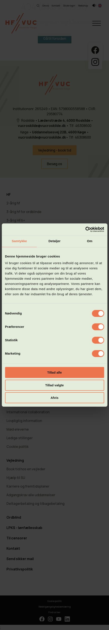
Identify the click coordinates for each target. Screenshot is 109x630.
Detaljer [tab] (55, 241)
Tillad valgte (54, 385)
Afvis (54, 397)
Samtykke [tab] (19, 241)
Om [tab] (89, 241)
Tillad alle (54, 372)
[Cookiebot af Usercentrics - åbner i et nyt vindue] (85, 229)
